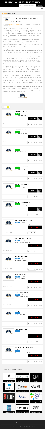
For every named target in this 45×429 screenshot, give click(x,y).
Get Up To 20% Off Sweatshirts (23, 311)
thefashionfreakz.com (14, 24)
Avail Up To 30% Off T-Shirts (22, 292)
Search (40, 5)
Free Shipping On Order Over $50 (23, 220)
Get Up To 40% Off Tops (21, 256)
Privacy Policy (30, 423)
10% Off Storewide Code (21, 166)
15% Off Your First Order (21, 130)
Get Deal (34, 227)
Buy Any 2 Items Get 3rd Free (22, 202)
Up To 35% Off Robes (20, 274)
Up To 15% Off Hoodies (21, 329)
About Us (21, 423)
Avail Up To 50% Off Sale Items (23, 238)
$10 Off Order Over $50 (21, 148)
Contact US (14, 423)
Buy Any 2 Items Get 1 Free (22, 184)
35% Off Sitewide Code (21, 111)
